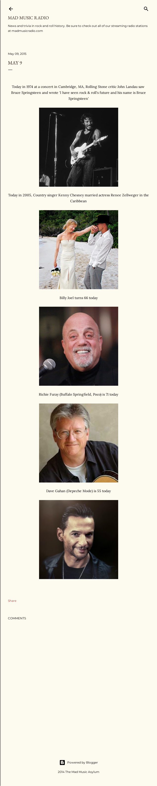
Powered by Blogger (78, 763)
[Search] (146, 8)
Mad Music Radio (28, 17)
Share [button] (12, 601)
